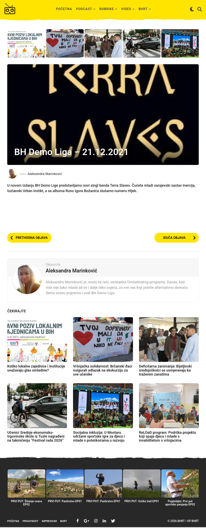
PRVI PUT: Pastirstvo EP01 (65, 502)
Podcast (84, 9)
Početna (64, 9)
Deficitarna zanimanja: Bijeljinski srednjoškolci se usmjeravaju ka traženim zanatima (165, 371)
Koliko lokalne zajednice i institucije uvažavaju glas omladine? (36, 369)
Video (126, 9)
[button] (192, 9)
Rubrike (106, 9)
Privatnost (30, 521)
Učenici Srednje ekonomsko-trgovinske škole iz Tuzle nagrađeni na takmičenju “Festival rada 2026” (36, 437)
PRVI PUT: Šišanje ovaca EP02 (26, 503)
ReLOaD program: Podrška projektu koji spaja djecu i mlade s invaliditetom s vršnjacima (167, 437)
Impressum (49, 521)
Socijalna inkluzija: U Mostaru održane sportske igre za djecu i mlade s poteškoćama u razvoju (99, 437)
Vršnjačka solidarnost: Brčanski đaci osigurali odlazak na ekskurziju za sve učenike (102, 371)
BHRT (143, 9)
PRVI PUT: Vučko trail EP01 (142, 502)
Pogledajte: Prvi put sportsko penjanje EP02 (180, 503)
